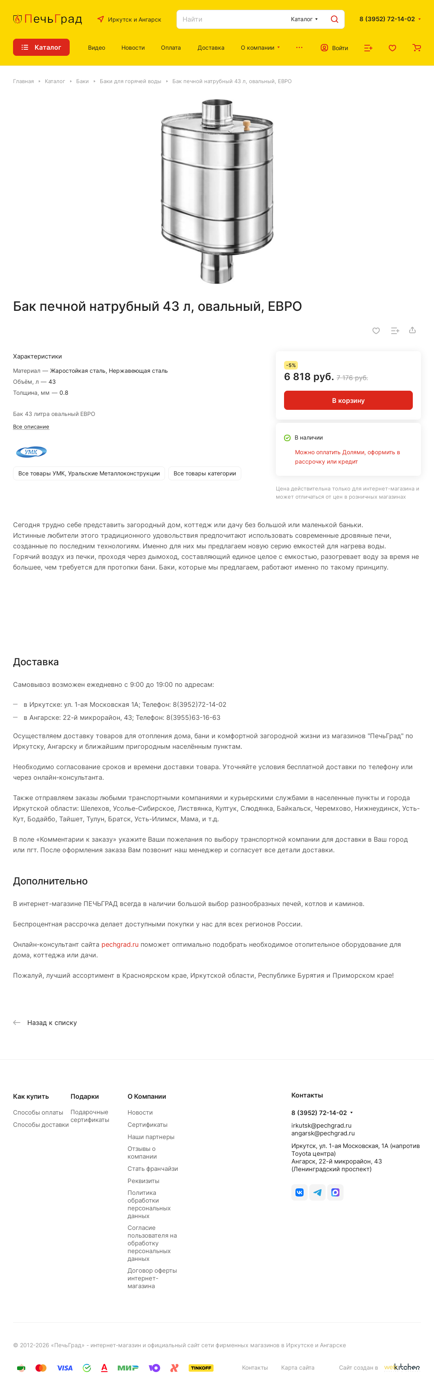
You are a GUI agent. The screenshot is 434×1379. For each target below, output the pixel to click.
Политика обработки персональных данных (149, 1204)
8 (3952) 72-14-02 (387, 19)
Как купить (31, 1096)
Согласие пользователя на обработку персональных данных (152, 1243)
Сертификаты (147, 1124)
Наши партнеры (151, 1137)
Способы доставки (41, 1124)
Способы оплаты (38, 1112)
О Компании (147, 1096)
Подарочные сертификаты (89, 1116)
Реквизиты (143, 1181)
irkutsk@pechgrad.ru (321, 1125)
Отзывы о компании (142, 1152)
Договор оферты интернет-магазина (152, 1278)
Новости (140, 1112)
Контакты (255, 1367)
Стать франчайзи (153, 1168)
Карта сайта (298, 1367)
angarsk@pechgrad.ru (323, 1133)
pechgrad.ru (120, 944)
